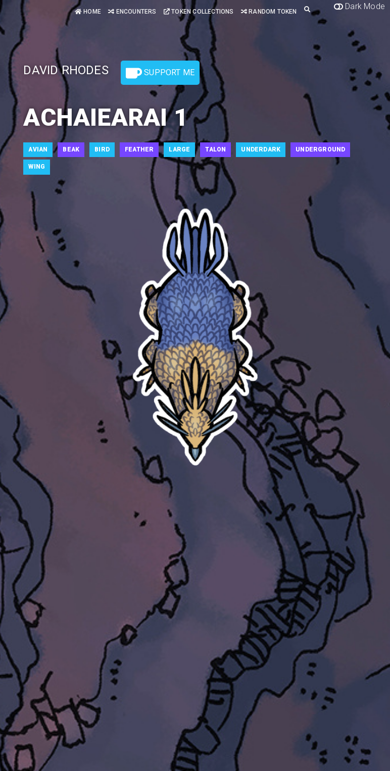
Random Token (269, 11)
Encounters (132, 11)
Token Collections (199, 11)
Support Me (160, 73)
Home (88, 11)
